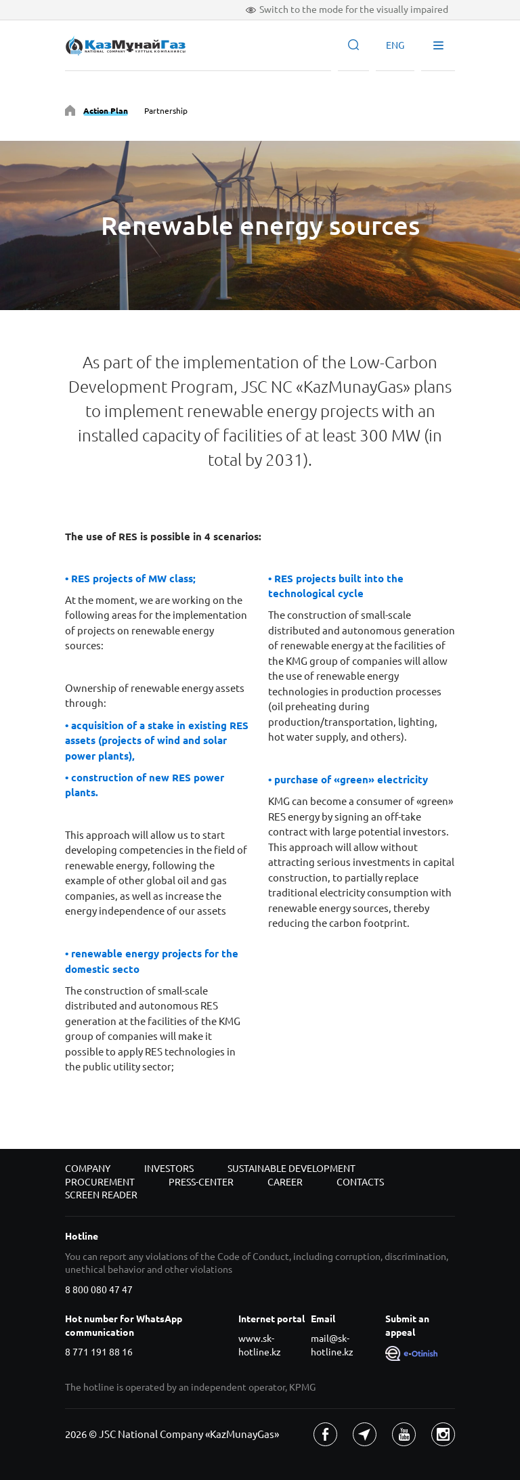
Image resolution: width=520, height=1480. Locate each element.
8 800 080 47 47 (99, 1289)
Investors (169, 1168)
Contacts (360, 1182)
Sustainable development (291, 1168)
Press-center (201, 1182)
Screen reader (101, 1195)
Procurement (100, 1182)
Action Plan (105, 110)
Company (87, 1168)
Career (285, 1182)
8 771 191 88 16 (99, 1352)
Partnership (166, 110)
